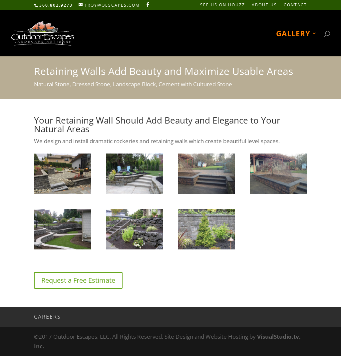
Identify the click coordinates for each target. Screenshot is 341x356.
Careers (47, 316)
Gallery (293, 34)
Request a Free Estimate (78, 280)
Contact (295, 5)
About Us (264, 5)
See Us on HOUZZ (222, 5)
